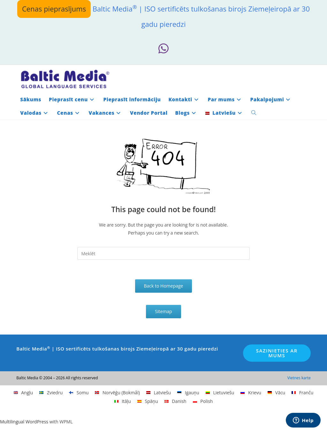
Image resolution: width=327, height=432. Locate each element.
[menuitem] (224, 113)
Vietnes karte (299, 378)
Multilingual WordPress (24, 422)
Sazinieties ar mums (277, 353)
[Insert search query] (163, 253)
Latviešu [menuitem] (162, 393)
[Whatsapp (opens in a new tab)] (163, 48)
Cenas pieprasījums (54, 8)
